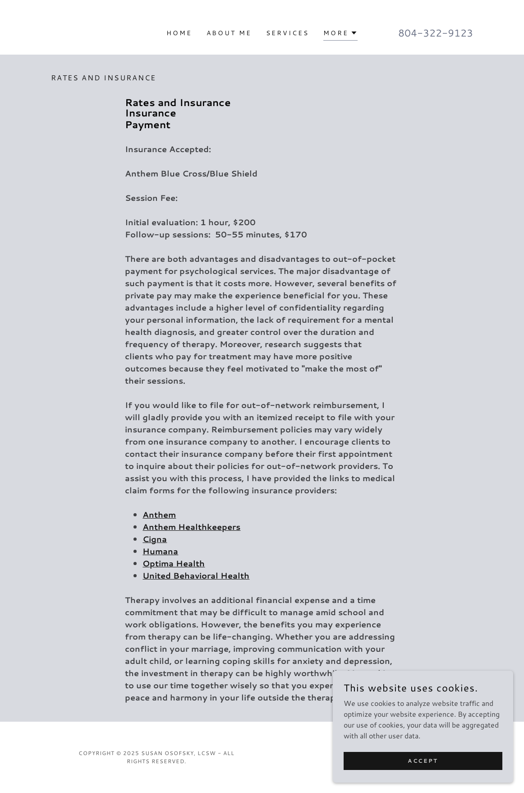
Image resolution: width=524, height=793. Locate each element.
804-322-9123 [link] (435, 33)
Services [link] (287, 32)
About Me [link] (229, 32)
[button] (340, 34)
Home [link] (179, 32)
